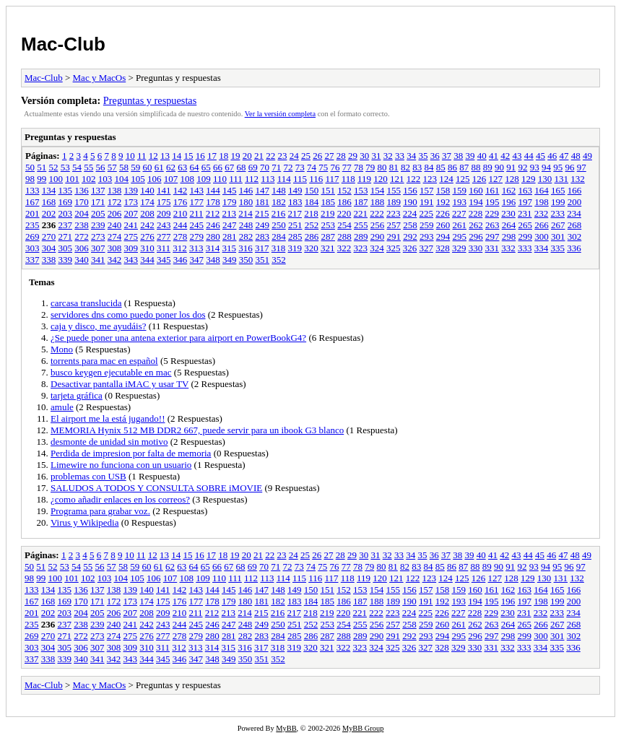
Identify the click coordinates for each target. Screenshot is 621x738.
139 (131, 190)
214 (245, 213)
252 (312, 225)
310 (147, 248)
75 (323, 167)
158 (443, 190)
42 (505, 155)
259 (427, 225)
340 (81, 259)
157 (427, 190)
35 (422, 155)
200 (575, 201)
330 (476, 248)
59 (135, 167)
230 (508, 213)
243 (164, 225)
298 (509, 236)
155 (394, 190)
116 (316, 178)
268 (575, 225)
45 (540, 155)
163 (525, 190)
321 (328, 248)
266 (541, 225)
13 (165, 155)
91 (511, 167)
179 (229, 201)
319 (295, 248)
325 (393, 248)
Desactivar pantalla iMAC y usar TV (119, 383)
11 (142, 155)
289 (361, 236)
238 (81, 225)
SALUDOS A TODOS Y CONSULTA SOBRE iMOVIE (156, 487)
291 (394, 236)
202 (49, 213)
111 (236, 178)
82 (405, 167)
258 (410, 225)
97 (581, 167)
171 (98, 201)
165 (558, 190)
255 (361, 225)
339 (65, 259)
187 (361, 201)
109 (203, 178)
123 (430, 178)
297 (492, 236)
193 (460, 201)
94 (546, 167)
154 (377, 190)
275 (131, 236)
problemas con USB (88, 476)
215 (262, 213)
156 (410, 190)
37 (446, 155)
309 (131, 248)
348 (213, 259)
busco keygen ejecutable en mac (111, 372)
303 (32, 248)
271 (65, 236)
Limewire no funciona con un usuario (121, 464)
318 (279, 248)
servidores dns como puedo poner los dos (128, 314)
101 (72, 178)
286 (312, 236)
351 (263, 259)
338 (49, 259)
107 (171, 178)
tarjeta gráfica (77, 395)
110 (220, 178)
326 (410, 248)
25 (305, 155)
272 (81, 236)
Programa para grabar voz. (100, 510)
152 (344, 190)
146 (246, 190)
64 (194, 167)
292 (410, 236)
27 (329, 155)
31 (376, 155)
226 (442, 213)
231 (525, 213)
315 (229, 248)
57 (112, 167)
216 (279, 213)
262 (476, 225)
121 (397, 178)
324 (377, 248)
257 (394, 225)
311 (163, 248)
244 (180, 225)
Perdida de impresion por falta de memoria (131, 453)
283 (263, 236)
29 (352, 155)
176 (180, 201)
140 (147, 190)
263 (492, 225)
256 (377, 225)
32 (388, 155)
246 (213, 225)
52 (53, 167)
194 (476, 201)
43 (516, 155)
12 (153, 155)
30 (364, 155)
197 (525, 201)
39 (469, 155)
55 (88, 167)
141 (164, 190)
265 (525, 225)
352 (279, 259)
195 (492, 201)
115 (300, 178)
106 (154, 178)
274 (115, 236)
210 (180, 213)
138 (115, 190)
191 (427, 201)
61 (159, 167)
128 (512, 178)
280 (213, 236)
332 (508, 248)
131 (562, 178)
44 (529, 155)
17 (212, 155)
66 (217, 167)
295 (460, 236)
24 (294, 155)
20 (247, 155)
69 (253, 167)
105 (138, 178)
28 (341, 155)
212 (213, 213)
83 (417, 167)
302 (575, 236)
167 (32, 201)
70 (264, 167)
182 (279, 201)
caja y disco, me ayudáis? (98, 326)
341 (98, 259)
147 (263, 190)
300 (541, 236)
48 (576, 155)
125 (463, 178)
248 (246, 225)
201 (32, 213)
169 (65, 201)
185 (328, 201)
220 (344, 213)
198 (541, 201)
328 (442, 248)
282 (246, 236)
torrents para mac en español (104, 360)
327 (427, 248)
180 (246, 201)
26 (317, 155)
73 (300, 167)
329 (459, 248)
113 (267, 178)
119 (364, 178)
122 (414, 178)
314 (213, 248)
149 (295, 190)
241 (131, 225)
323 (361, 248)
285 (295, 236)
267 (558, 225)
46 (552, 155)
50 (30, 167)
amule (62, 406)
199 (558, 201)
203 (65, 213)
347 (197, 259)
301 (558, 236)
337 (32, 259)
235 (32, 225)
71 (276, 167)
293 (427, 236)
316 (245, 248)
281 (229, 236)
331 (492, 248)
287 (328, 236)
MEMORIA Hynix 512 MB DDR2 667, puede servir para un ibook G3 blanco (197, 430)
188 (377, 201)
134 (49, 190)
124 (446, 178)
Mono (62, 349)
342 (115, 259)
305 (65, 248)
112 (252, 178)
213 (229, 213)
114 (284, 178)
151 (328, 190)
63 (182, 167)
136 (81, 190)
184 (312, 201)
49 (587, 155)
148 (279, 190)
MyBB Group (362, 728)
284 (279, 236)
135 (65, 190)
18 (223, 155)
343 (131, 259)
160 (476, 190)
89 (487, 167)
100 (56, 178)
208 (147, 213)
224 (410, 213)
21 (259, 155)
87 (464, 167)
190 (410, 201)
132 (577, 178)
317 (262, 248)
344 (147, 259)
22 (270, 155)
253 (328, 225)
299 (525, 236)
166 (575, 190)
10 (130, 155)
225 (427, 213)
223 (393, 213)
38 (458, 155)
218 (311, 213)
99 (41, 178)
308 (115, 248)
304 (49, 248)
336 (574, 248)
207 (131, 213)
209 (164, 213)
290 (377, 236)
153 (361, 190)
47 (563, 155)
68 (241, 167)
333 (525, 248)
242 (147, 225)
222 (377, 213)
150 (312, 190)
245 (197, 225)
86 (452, 167)
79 (370, 167)
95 (558, 167)
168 (49, 201)
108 (188, 178)
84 (429, 167)
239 (98, 225)
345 (164, 259)
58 (124, 167)
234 (574, 213)
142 (180, 190)
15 (188, 155)
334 (541, 248)
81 (394, 167)
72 (288, 167)
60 (147, 167)
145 (229, 190)
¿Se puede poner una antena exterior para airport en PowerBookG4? (178, 337)
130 (545, 178)
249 (263, 225)
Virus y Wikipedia (85, 522)
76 (335, 167)
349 (229, 259)
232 (541, 213)
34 (411, 155)
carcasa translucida (86, 303)
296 (476, 236)
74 (311, 167)
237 (65, 225)
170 (81, 201)
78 (358, 167)
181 (263, 201)
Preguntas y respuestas (149, 100)
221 (361, 213)
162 (509, 190)
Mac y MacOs (99, 77)
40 (482, 155)
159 (460, 190)
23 (282, 155)
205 (98, 213)
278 (180, 236)
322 (344, 248)
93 (534, 167)
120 (380, 178)
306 (81, 248)
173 (131, 201)
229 (492, 213)
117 (332, 178)
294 (443, 236)
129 (528, 178)
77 (347, 167)
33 (399, 155)
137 (98, 190)
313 (196, 248)
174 (147, 201)
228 (476, 213)
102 (89, 178)
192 (443, 201)
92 (523, 167)
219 (328, 213)
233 (558, 213)
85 (441, 167)
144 (213, 190)
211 (197, 213)
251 (295, 225)
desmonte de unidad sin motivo (109, 441)
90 (499, 167)
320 (311, 248)
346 (180, 259)
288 (344, 236)
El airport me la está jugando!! (108, 418)
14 (176, 155)
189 (394, 201)
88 (476, 167)
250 (279, 225)
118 (348, 178)
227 (459, 213)
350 (246, 259)
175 (164, 201)
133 (32, 190)
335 (558, 248)
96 (570, 167)
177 (197, 201)
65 (206, 167)
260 (443, 225)
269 (32, 236)
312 (180, 248)
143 (197, 190)
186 (344, 201)
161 (492, 190)
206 (115, 213)
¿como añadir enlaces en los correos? (120, 499)
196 (509, 201)
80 (382, 167)
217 (295, 213)
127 (496, 178)
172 (115, 201)
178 (213, 201)
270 (49, 236)
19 (235, 155)
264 (509, 225)
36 (435, 155)
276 (147, 236)
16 (200, 155)
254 (344, 225)
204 (81, 213)
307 (98, 248)
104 (122, 178)
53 (65, 167)
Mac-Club (63, 44)
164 (541, 190)
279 (197, 236)
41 (493, 155)
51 (41, 167)
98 (30, 178)
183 (295, 201)
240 (115, 225)
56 (100, 167)
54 (77, 167)
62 (170, 167)
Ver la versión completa (280, 114)
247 (229, 225)
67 (229, 167)
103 (105, 178)
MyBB (286, 728)
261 (460, 225)
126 (479, 178)
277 (164, 236)
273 (98, 236)
